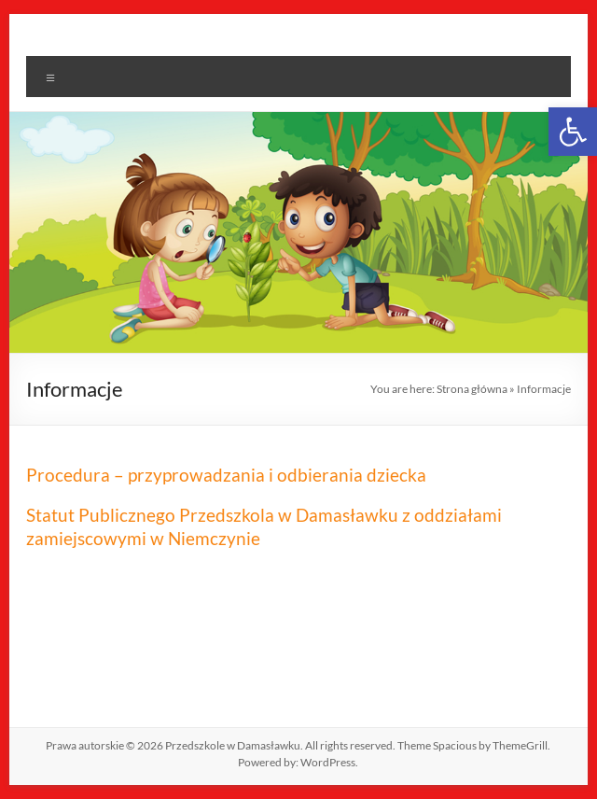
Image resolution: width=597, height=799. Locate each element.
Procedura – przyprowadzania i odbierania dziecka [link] (226, 474)
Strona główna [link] (472, 389)
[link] (572, 131)
